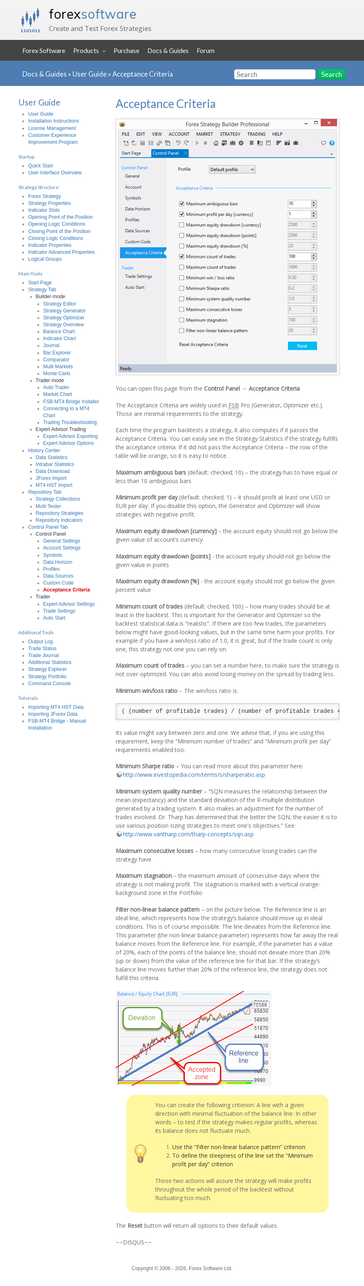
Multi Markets (58, 366)
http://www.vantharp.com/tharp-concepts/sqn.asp (188, 834)
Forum (206, 50)
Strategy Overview (63, 325)
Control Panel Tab (48, 527)
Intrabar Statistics (55, 464)
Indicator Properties (49, 245)
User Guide (89, 74)
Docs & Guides (168, 50)
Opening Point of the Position (60, 217)
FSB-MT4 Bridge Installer (71, 401)
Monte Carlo (56, 373)
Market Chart (57, 394)
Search (331, 74)
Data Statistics (52, 457)
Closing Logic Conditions (55, 238)
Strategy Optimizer (63, 318)
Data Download (53, 471)
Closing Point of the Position (59, 231)
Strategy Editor (59, 304)
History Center (44, 450)
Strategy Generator (64, 311)
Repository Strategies (59, 513)
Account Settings (62, 548)
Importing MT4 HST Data (55, 707)
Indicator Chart (59, 338)
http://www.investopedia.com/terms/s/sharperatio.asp (194, 774)
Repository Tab (44, 492)
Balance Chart (59, 331)
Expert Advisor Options (68, 443)
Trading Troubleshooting (70, 422)
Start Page (40, 283)
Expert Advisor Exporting (70, 436)
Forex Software (43, 50)
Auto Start (54, 618)
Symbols (52, 555)
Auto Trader (56, 387)
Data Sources (58, 576)
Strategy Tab (42, 289)
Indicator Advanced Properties (61, 252)
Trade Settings (59, 611)
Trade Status (42, 648)
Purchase (126, 50)
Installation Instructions (53, 121)
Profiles (51, 569)
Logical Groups (44, 259)
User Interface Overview (54, 173)
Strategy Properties (49, 203)
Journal (51, 345)
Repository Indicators (59, 520)
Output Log (40, 641)
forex (92, 14)
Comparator (56, 360)
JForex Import (51, 478)
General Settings (61, 541)
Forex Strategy (44, 196)
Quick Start (40, 166)
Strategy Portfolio (47, 676)
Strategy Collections (58, 499)
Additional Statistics (49, 662)
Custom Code (58, 583)
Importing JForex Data (52, 714)
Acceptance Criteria (142, 74)
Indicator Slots (44, 210)
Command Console (49, 683)
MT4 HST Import (54, 485)
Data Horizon (57, 562)
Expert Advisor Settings (69, 604)
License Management (52, 128)
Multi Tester (48, 506)
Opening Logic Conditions (56, 224)
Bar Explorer (57, 353)
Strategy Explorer (47, 669)
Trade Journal (43, 655)
